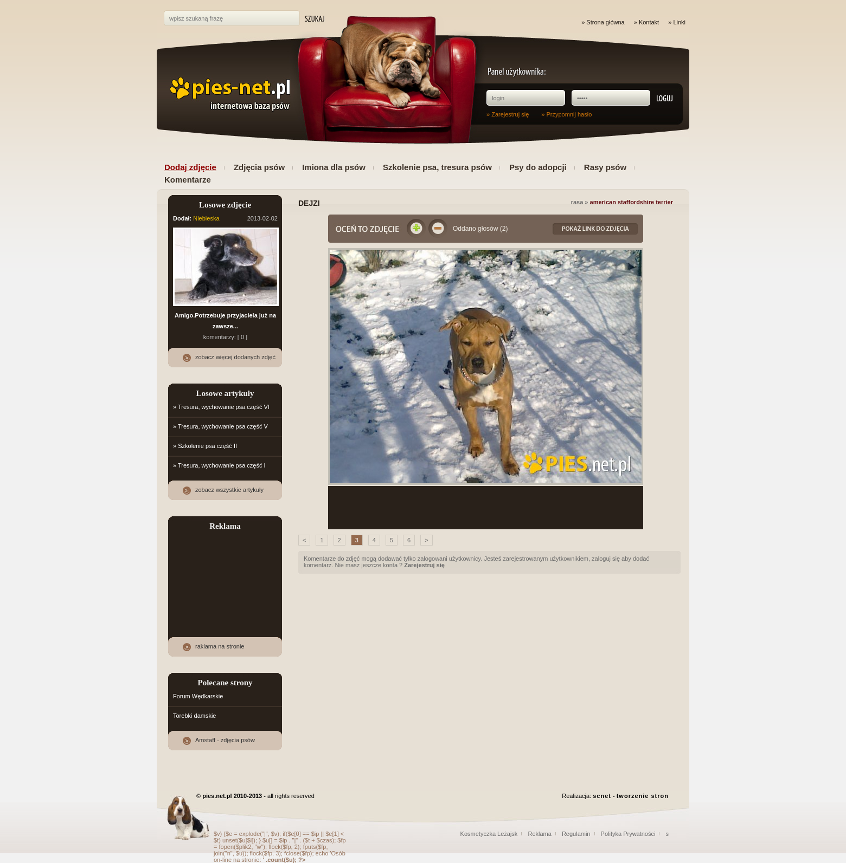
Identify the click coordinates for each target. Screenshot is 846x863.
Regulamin (576, 833)
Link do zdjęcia (595, 229)
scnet (602, 796)
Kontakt (649, 22)
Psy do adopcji (538, 167)
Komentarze (187, 179)
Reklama (539, 833)
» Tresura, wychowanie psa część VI (221, 407)
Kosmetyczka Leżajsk (489, 833)
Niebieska (206, 218)
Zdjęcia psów (259, 167)
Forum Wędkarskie (198, 696)
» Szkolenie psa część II (205, 446)
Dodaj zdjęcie (190, 167)
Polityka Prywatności (628, 833)
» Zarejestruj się (507, 114)
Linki (679, 22)
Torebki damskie (194, 715)
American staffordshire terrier (631, 202)
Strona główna (605, 22)
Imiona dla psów (334, 167)
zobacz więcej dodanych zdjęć (235, 357)
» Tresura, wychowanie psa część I (219, 465)
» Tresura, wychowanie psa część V (220, 426)
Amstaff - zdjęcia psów (225, 740)
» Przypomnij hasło (566, 114)
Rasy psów (605, 167)
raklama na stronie (220, 646)
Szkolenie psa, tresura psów (437, 167)
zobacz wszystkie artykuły (229, 489)
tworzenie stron (643, 796)
